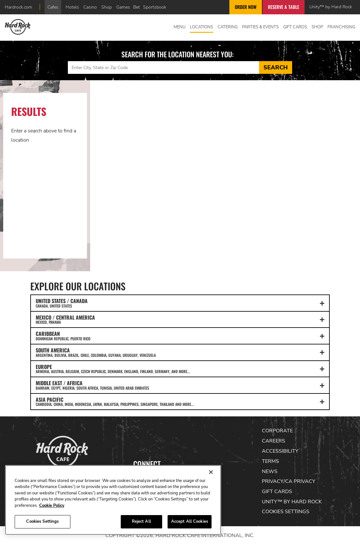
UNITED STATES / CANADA (180, 302)
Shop (106, 7)
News (269, 471)
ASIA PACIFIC (180, 401)
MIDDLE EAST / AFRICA (180, 385)
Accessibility (280, 451)
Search (275, 67)
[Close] (211, 472)
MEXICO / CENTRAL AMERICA (180, 319)
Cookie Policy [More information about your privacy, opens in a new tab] (51, 505)
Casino (90, 7)
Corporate (277, 430)
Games (123, 7)
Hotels (72, 7)
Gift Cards (295, 27)
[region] (113, 500)
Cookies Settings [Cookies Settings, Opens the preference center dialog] (42, 521)
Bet (136, 7)
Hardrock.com (18, 7)
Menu (179, 27)
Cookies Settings (285, 511)
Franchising (341, 27)
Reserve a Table (283, 7)
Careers (273, 440)
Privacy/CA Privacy (288, 481)
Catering (228, 27)
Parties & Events (260, 27)
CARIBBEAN (180, 335)
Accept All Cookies (189, 521)
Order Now (245, 7)
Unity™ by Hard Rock (330, 7)
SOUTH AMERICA (180, 352)
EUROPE (180, 368)
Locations (201, 27)
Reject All (141, 521)
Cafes (52, 7)
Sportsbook (154, 7)
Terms (270, 461)
